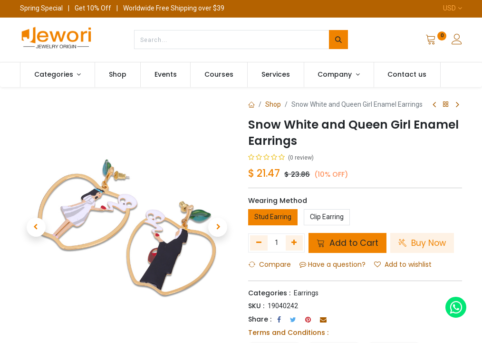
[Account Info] (457, 40)
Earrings (306, 293)
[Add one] (294, 243)
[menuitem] (117, 74)
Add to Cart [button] (347, 243)
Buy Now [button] (422, 243)
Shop (273, 104)
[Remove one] (259, 243)
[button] (36, 227)
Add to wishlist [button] (403, 264)
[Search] (338, 39)
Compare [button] (270, 264)
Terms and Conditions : (288, 332)
